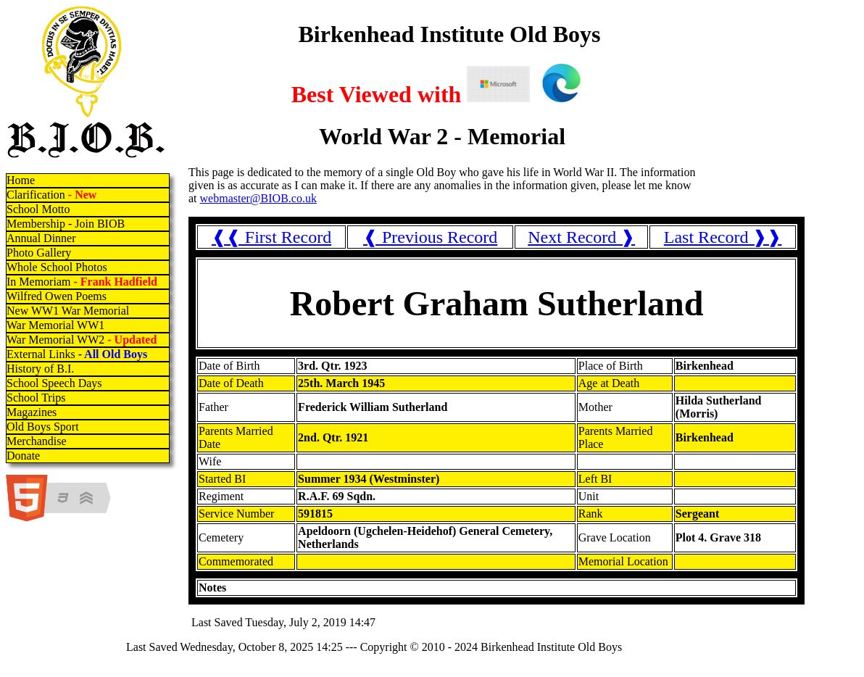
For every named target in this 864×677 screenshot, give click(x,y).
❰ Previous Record (430, 237)
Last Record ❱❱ (723, 237)
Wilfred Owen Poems (57, 296)
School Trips (36, 397)
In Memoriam (82, 281)
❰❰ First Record (271, 237)
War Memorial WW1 (55, 325)
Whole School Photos (57, 267)
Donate (23, 455)
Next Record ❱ (581, 237)
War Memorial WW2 (83, 339)
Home (21, 180)
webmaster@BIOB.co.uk (258, 198)
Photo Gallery (39, 252)
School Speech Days (54, 383)
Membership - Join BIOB (66, 223)
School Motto (38, 209)
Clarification (51, 194)
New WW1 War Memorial (68, 310)
